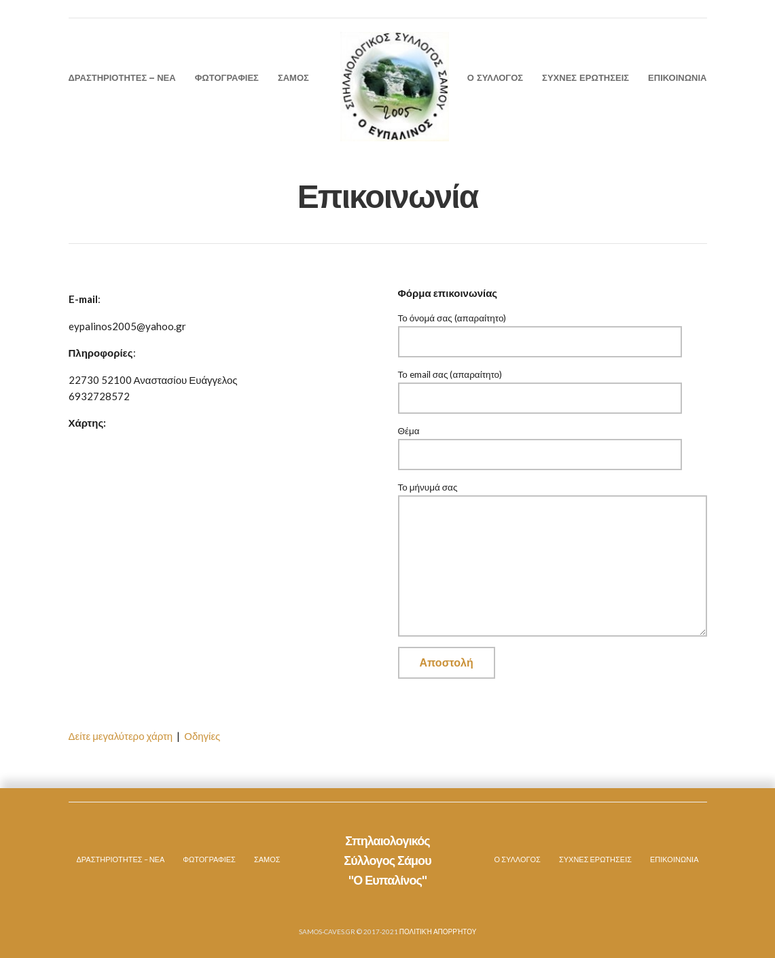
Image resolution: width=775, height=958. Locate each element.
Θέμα (540, 442)
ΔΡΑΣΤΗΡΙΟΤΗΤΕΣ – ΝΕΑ (122, 77)
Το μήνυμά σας (552, 495)
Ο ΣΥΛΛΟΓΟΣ (495, 77)
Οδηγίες (202, 736)
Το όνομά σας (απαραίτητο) (540, 330)
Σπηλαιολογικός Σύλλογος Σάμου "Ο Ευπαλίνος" (387, 861)
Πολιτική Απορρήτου (438, 931)
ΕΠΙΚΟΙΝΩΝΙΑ (677, 77)
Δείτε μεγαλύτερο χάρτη (121, 736)
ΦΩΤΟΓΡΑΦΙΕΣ (227, 77)
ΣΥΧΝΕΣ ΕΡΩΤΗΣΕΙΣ (585, 77)
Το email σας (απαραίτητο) (540, 386)
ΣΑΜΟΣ (293, 77)
